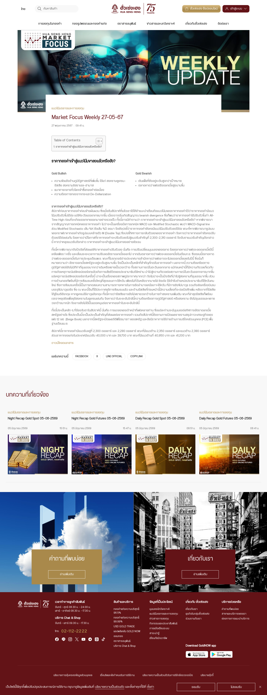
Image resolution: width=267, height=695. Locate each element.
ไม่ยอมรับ (236, 687)
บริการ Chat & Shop (125, 646)
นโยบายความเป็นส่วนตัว (109, 686)
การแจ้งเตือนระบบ (159, 628)
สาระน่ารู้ (154, 633)
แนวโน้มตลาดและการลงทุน (164, 613)
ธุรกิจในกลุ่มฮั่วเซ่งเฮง (197, 613)
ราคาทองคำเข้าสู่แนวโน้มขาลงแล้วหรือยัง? (79, 146)
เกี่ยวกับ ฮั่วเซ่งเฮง (197, 602)
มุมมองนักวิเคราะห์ (160, 609)
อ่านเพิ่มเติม (67, 574)
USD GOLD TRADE (124, 626)
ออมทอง (118, 636)
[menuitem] (23, 9)
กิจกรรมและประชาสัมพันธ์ (163, 623)
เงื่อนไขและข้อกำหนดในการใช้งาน (117, 675)
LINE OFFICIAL (114, 356)
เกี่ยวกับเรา (192, 609)
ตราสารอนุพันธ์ (126, 23)
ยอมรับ (196, 687)
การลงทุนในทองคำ (49, 23)
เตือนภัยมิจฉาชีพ (158, 638)
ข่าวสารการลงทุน (159, 618)
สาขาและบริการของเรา (234, 613)
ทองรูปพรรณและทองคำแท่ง (89, 23)
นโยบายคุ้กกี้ (207, 675)
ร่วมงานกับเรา (193, 618)
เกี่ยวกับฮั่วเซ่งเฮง (196, 23)
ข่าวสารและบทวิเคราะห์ (161, 23)
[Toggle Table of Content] (97, 141)
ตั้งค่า (150, 686)
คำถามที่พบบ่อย (230, 609)
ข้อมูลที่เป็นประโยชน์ (161, 602)
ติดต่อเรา (223, 23)
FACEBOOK (81, 356)
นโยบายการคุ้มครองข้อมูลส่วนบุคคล (72, 675)
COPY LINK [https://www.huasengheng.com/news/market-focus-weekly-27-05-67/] (136, 356)
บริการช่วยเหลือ (231, 602)
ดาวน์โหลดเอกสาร (63, 343)
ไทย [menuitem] (23, 8)
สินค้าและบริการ (123, 602)
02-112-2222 (74, 631)
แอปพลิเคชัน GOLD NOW (127, 631)
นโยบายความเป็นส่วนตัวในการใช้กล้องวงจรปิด (167, 675)
